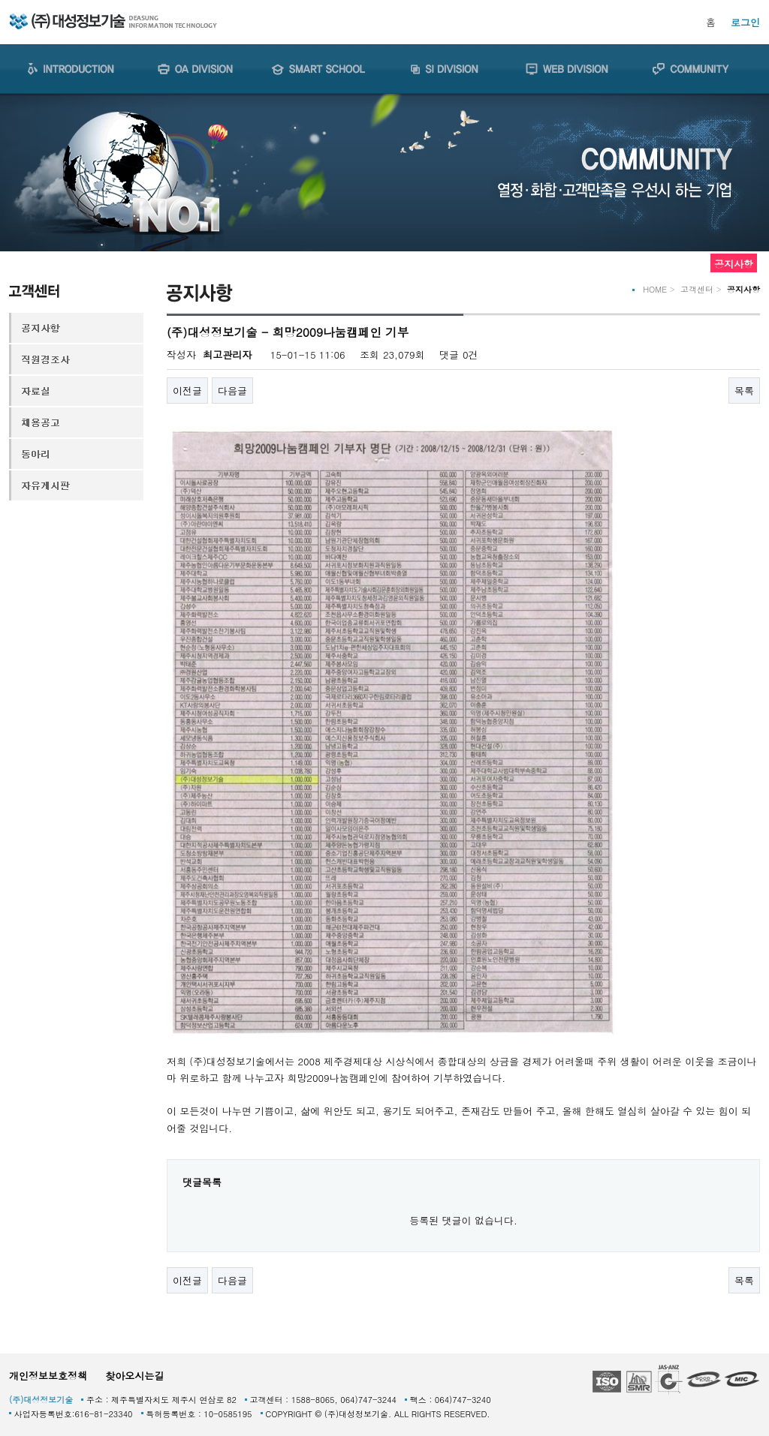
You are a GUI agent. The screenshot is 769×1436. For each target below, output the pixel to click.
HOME (655, 289)
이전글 (187, 390)
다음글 (232, 390)
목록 (744, 390)
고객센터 (696, 289)
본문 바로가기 (0, 0)
